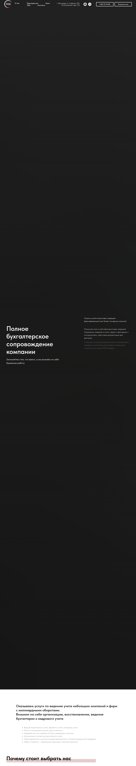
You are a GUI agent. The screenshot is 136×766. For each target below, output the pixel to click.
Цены (48, 3)
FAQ (28, 5)
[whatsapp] (85, 4)
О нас (17, 3)
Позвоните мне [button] (123, 4)
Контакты (41, 5)
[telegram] (89, 4)
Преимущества (32, 3)
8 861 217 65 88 (105, 4)
